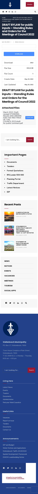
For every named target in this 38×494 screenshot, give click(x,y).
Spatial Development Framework (15, 454)
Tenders (10, 166)
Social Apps (10, 290)
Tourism (8, 285)
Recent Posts (12, 204)
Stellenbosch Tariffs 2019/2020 (15, 451)
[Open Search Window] (34, 12)
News (7, 261)
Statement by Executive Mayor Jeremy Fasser (22, 243)
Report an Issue (8, 421)
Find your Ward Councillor (12, 402)
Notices (8, 266)
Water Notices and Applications (14, 448)
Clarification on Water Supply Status (24, 213)
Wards (29, 487)
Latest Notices (13, 187)
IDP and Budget (8, 445)
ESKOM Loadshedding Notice (13, 457)
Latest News (8, 387)
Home (3, 17)
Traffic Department (15, 183)
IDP (8, 192)
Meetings (8, 281)
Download (19, 54)
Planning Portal (13, 179)
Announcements (11, 487)
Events (7, 271)
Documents (12, 162)
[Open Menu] (35, 4)
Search (30, 140)
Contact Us (7, 430)
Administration (8, 399)
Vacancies (9, 276)
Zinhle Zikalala (19, 42)
